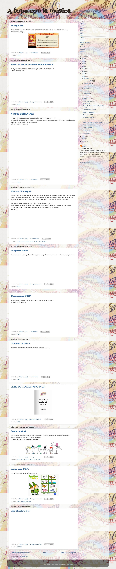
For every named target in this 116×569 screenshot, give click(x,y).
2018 (83, 71)
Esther (84, 146)
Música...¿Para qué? (21, 191)
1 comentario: (34, 179)
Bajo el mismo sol (20, 511)
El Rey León (17, 25)
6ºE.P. (40, 241)
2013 (83, 141)
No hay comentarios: (36, 102)
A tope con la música (39, 11)
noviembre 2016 (88, 81)
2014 (83, 139)
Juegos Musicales (26, 501)
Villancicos (83, 51)
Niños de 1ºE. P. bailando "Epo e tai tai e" (32, 64)
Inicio (45, 553)
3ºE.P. (27, 241)
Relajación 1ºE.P (19, 250)
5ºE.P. (18, 55)
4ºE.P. (31, 241)
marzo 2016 (87, 98)
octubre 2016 (88, 83)
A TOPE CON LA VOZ (22, 114)
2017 (83, 73)
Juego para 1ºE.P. (20, 469)
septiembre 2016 (89, 86)
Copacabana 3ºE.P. (21, 296)
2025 (83, 58)
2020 (83, 66)
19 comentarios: (34, 238)
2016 (83, 76)
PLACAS (82, 47)
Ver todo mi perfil (85, 162)
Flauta (82, 37)
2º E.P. (19, 182)
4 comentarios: (34, 377)
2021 (83, 63)
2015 (83, 136)
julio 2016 (87, 88)
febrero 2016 (87, 101)
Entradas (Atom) (23, 556)
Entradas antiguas (68, 553)
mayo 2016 (87, 93)
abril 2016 (87, 96)
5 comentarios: (34, 52)
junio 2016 (87, 91)
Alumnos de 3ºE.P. (20, 343)
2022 (83, 61)
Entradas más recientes (20, 553)
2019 (83, 68)
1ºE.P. (18, 104)
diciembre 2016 (88, 78)
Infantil (82, 40)
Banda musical (18, 431)
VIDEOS (19, 547)
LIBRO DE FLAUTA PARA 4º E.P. (28, 387)
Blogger (70, 564)
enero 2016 (87, 133)
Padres (44, 241)
